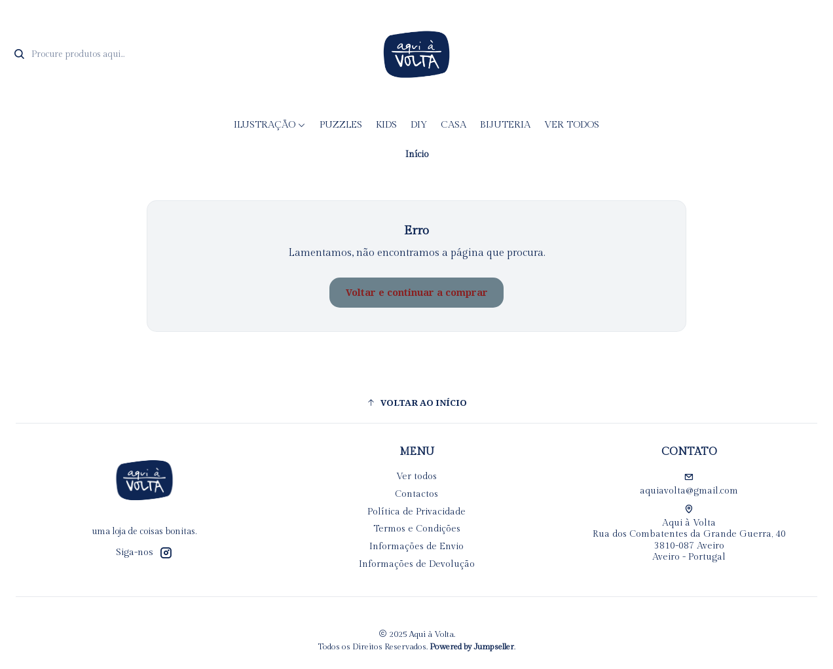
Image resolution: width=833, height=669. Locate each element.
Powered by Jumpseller (472, 647)
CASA (453, 124)
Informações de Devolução (417, 564)
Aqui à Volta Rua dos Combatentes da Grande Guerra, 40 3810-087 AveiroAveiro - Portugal (689, 534)
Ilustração (270, 124)
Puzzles (341, 124)
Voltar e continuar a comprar (417, 292)
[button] (416, 402)
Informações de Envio (416, 546)
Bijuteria (505, 124)
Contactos (416, 494)
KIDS (386, 124)
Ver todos (571, 124)
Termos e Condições (416, 529)
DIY (419, 124)
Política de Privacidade (416, 512)
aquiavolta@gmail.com (689, 484)
